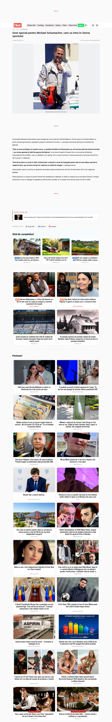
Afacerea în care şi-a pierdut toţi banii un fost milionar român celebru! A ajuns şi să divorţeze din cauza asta (78, 496)
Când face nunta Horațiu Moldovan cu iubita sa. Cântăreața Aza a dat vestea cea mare (34, 388)
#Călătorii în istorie (78, 711)
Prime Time (73, 25)
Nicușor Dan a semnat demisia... (34, 495)
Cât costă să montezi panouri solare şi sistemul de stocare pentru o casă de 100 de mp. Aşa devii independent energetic (34, 532)
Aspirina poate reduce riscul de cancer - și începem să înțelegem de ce (34, 643)
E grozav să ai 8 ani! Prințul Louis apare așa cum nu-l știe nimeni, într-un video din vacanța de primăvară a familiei (34, 678)
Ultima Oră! (31, 25)
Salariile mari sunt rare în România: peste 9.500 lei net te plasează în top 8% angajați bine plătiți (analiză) (78, 643)
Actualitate (50, 25)
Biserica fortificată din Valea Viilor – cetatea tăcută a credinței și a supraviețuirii (77, 715)
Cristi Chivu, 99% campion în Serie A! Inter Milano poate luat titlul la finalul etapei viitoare (77, 605)
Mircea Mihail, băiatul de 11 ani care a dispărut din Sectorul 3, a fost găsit (77, 460)
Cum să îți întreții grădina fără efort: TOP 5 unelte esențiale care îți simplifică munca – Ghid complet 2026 (56, 259)
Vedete (58, 25)
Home (13, 29)
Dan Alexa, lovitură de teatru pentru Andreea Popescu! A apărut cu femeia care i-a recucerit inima (77, 300)
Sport (81, 25)
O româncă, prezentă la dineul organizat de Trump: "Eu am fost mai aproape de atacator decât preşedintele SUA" (78, 388)
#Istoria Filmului (34, 711)
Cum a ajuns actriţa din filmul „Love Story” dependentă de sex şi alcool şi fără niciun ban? (34, 715)
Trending (40, 25)
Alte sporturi (24, 29)
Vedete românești (34, 306)
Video (65, 25)
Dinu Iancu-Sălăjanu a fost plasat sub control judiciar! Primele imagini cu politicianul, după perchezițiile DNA (34, 460)
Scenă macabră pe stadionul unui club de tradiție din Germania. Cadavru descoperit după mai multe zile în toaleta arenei (34, 339)
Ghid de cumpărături (23, 234)
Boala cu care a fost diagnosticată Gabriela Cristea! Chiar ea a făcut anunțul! (34, 568)
